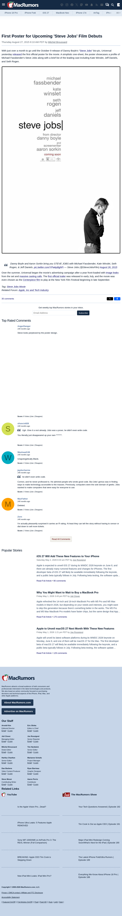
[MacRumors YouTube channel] (86, 5)
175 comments (60, 617)
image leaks (112, 272)
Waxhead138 (23, 452)
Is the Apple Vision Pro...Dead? (31, 806)
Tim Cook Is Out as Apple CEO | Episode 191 (99, 823)
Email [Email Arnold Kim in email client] (4, 730)
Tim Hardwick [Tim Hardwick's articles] (33, 746)
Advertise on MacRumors (18, 710)
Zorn (19, 517)
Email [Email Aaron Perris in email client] (29, 784)
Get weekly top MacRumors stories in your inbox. (61, 307)
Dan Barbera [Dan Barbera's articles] (7, 768)
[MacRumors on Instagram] (66, 5)
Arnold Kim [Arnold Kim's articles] (6, 725)
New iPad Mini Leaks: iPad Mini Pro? (34, 875)
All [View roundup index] (118, 13)
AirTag (96, 13)
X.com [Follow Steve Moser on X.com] (10, 784)
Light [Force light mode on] (56, 902)
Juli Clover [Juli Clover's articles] (6, 736)
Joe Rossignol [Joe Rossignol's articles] (33, 736)
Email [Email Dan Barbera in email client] (4, 773)
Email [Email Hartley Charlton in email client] (4, 762)
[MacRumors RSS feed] (96, 5)
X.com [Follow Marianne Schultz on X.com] (35, 762)
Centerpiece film (31, 279)
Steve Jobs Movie (16, 286)
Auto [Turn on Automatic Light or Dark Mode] (51, 902)
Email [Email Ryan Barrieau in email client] (29, 773)
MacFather (22, 499)
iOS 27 (46, 13)
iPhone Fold (30, 13)
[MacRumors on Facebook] (72, 5)
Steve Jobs (86, 50)
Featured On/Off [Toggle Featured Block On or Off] (9, 902)
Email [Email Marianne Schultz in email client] (29, 762)
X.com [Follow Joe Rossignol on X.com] (35, 741)
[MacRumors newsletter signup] (101, 5)
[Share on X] (110, 298)
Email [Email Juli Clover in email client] (4, 741)
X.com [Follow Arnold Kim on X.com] (10, 730)
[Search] (114, 5)
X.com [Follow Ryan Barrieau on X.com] (35, 773)
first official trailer (57, 276)
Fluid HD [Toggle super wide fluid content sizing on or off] (43, 902)
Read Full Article (44, 581)
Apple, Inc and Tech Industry (34, 290)
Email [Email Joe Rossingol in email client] (29, 741)
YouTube (12, 794)
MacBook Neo (62, 13)
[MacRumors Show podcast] (61, 5)
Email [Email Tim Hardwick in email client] (29, 752)
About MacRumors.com (17, 702)
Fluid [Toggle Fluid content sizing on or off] (36, 902)
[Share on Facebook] (117, 298)
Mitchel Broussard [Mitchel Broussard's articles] (9, 746)
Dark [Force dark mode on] (61, 902)
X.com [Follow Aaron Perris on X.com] (35, 784)
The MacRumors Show (84, 794)
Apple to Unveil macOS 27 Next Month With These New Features (78, 628)
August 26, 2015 (108, 267)
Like (32, 416)
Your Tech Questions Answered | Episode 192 (99, 806)
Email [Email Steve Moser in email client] (4, 784)
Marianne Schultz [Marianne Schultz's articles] (34, 757)
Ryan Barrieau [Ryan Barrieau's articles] (33, 768)
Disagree (38, 416)
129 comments (60, 653)
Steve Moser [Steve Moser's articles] (7, 779)
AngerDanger (23, 326)
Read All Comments (61, 539)
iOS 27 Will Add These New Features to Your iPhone (70, 556)
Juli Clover (75, 596)
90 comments (59, 581)
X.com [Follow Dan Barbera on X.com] (10, 773)
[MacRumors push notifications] (91, 5)
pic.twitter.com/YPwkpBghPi (49, 267)
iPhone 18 (111, 13)
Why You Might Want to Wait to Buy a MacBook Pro (69, 592)
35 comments (8, 298)
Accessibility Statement (11, 897)
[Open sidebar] (118, 5)
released (17, 54)
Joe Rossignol (79, 560)
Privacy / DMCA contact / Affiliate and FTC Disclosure (22, 893)
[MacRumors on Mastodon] (81, 5)
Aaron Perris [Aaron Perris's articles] (32, 779)
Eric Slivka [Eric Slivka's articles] (31, 725)
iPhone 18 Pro (11, 13)
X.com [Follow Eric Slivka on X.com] (35, 730)
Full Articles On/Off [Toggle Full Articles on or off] (25, 902)
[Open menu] (3, 5)
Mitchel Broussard (57, 42)
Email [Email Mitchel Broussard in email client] (4, 752)
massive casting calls (31, 276)
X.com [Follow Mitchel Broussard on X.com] (10, 752)
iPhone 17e (81, 13)
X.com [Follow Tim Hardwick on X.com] (35, 752)
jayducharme (23, 470)
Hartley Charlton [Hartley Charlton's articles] (8, 757)
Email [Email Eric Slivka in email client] (29, 730)
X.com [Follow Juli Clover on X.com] (10, 741)
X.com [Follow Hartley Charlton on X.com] (10, 762)
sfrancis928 (23, 423)
